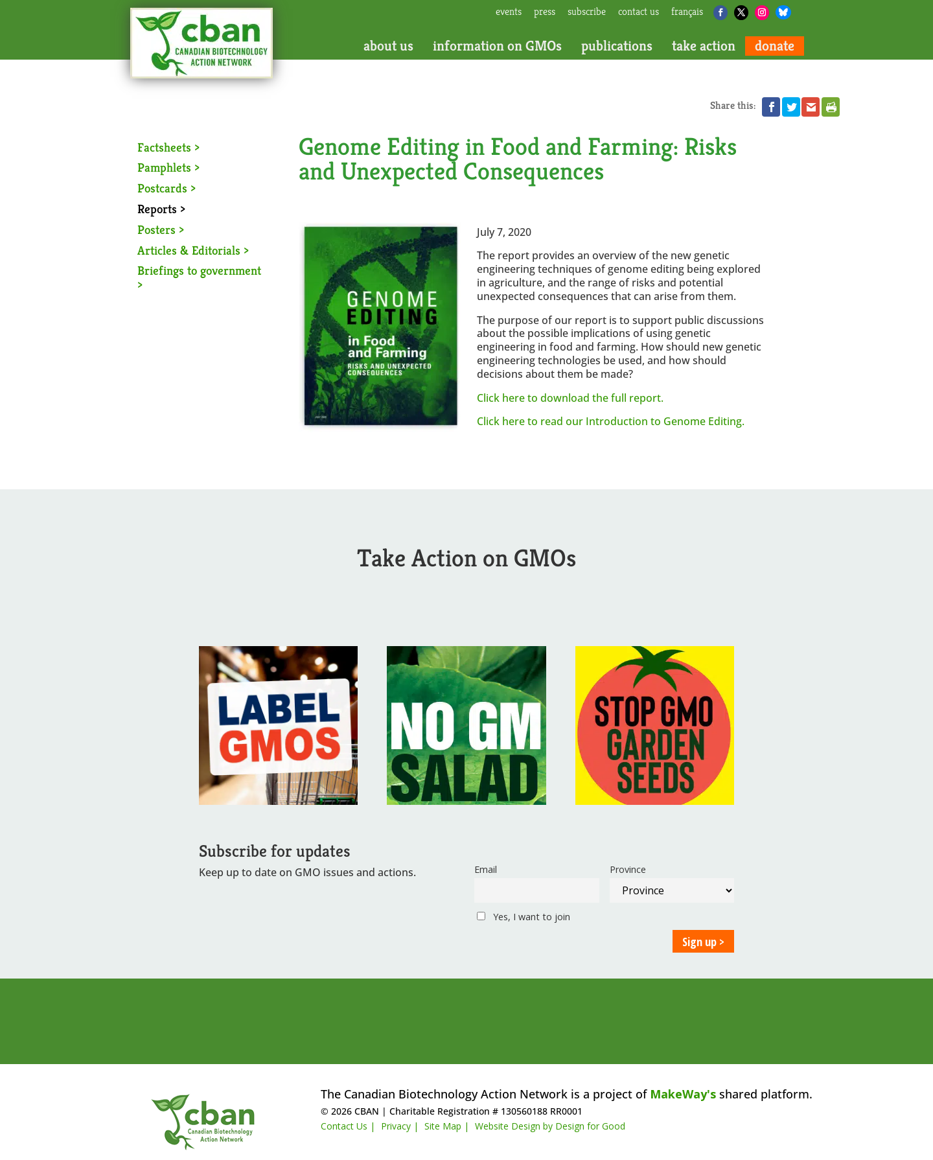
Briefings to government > (199, 277)
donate (774, 46)
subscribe (587, 12)
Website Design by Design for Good (550, 1126)
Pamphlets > (168, 167)
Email (485, 869)
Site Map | (446, 1126)
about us (388, 46)
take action (703, 46)
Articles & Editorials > (193, 250)
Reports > (161, 208)
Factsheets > (168, 147)
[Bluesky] (783, 12)
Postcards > (166, 188)
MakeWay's (683, 1094)
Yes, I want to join (523, 917)
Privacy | (400, 1126)
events (509, 12)
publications (616, 46)
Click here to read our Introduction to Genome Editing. (610, 421)
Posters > (160, 229)
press (544, 12)
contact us (638, 12)
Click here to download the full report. (570, 398)
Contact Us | (348, 1126)
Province (628, 869)
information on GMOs (497, 46)
